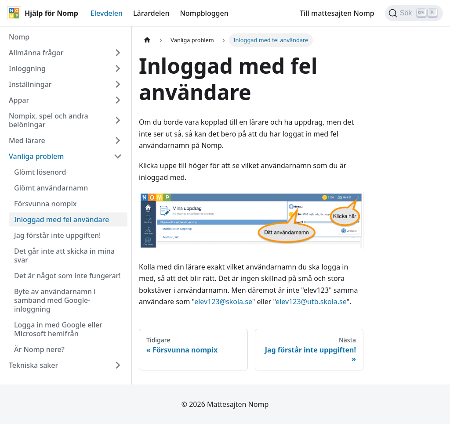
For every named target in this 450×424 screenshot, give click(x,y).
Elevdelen (107, 13)
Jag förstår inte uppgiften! (57, 235)
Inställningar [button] (30, 84)
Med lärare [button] (27, 140)
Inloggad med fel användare (61, 219)
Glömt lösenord (40, 172)
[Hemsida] (147, 40)
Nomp (19, 37)
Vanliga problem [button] (36, 156)
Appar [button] (19, 100)
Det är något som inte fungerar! (67, 275)
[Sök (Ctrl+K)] (414, 13)
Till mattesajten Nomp (337, 13)
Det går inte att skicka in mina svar (64, 255)
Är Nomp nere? (39, 349)
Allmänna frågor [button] (36, 52)
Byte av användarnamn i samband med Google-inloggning (55, 300)
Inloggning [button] (27, 68)
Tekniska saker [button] (33, 365)
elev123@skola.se (223, 301)
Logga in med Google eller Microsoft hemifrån (58, 329)
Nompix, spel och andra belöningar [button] (48, 120)
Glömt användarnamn (51, 188)
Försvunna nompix (45, 203)
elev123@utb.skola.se (311, 301)
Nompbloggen (204, 13)
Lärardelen (151, 13)
